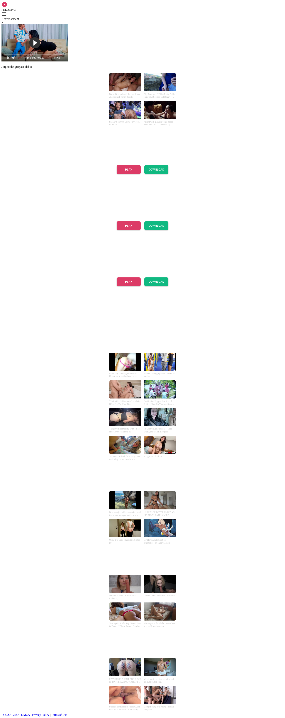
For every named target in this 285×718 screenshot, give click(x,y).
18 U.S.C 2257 (10, 714)
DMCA (25, 714)
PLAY (128, 169)
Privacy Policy (40, 714)
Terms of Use (59, 714)
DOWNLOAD (156, 169)
